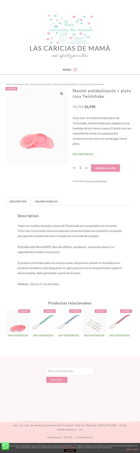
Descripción (18, 201)
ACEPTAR (70, 451)
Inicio (9, 84)
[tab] (18, 201)
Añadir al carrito (105, 168)
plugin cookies (132, 449)
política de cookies (68, 447)
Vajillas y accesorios (41, 84)
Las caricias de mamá (70, 48)
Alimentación (21, 84)
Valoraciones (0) (46, 201)
